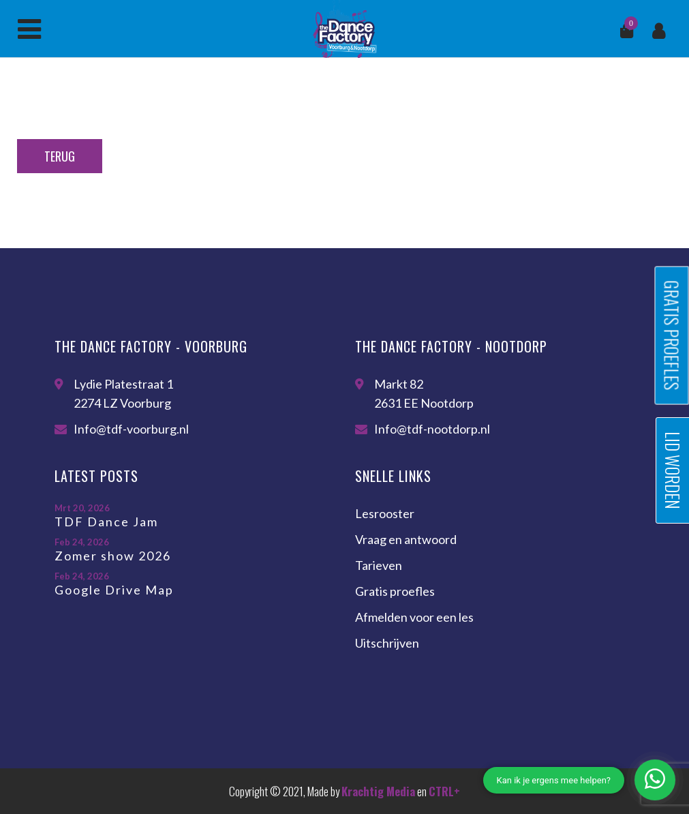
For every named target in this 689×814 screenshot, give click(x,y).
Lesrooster (384, 513)
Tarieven (378, 565)
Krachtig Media (378, 791)
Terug (59, 156)
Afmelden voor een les (414, 616)
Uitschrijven (387, 642)
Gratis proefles (395, 591)
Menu (29, 29)
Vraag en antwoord (406, 539)
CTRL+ (444, 791)
